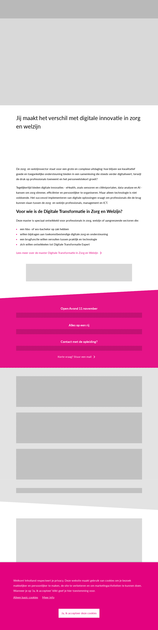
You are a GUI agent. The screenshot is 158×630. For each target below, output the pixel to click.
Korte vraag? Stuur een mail (75, 356)
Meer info (48, 597)
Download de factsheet (79, 331)
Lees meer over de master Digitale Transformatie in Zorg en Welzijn (57, 252)
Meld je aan (79, 315)
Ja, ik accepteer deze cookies (79, 613)
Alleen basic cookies (25, 597)
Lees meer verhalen (79, 490)
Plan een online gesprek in (79, 348)
